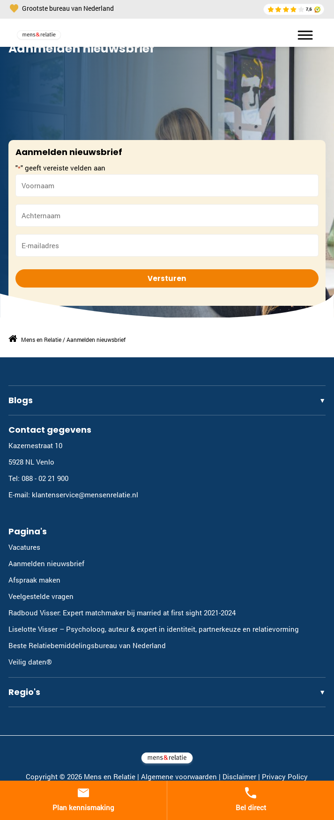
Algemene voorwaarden (179, 776)
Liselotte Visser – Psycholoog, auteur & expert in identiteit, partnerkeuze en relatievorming (153, 629)
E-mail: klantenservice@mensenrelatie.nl (73, 494)
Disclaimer (239, 776)
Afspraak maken (34, 579)
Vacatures (24, 547)
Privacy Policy (285, 776)
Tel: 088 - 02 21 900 (38, 478)
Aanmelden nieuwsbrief (46, 563)
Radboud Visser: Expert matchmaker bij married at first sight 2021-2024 (122, 612)
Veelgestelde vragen (41, 596)
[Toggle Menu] (301, 34)
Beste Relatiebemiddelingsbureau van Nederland (87, 645)
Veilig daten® (30, 661)
